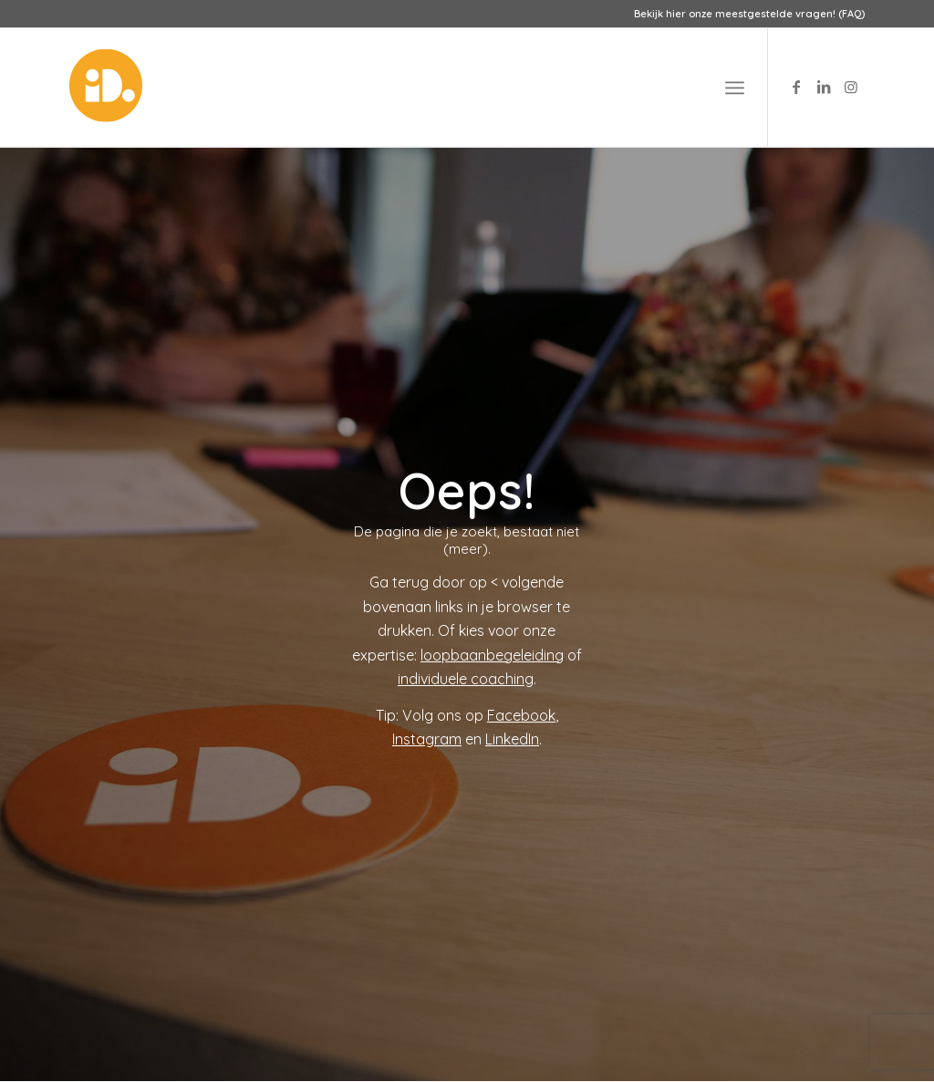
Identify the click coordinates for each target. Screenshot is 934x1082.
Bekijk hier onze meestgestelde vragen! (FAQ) (749, 13)
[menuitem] (745, 13)
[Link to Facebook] (796, 86)
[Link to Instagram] (851, 86)
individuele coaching (466, 679)
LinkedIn (512, 739)
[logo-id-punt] (105, 87)
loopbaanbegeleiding (492, 655)
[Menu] (734, 87)
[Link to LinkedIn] (823, 86)
